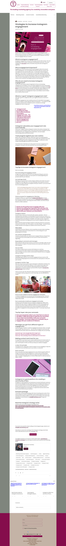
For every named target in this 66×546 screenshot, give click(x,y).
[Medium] (40, 534)
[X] (38, 534)
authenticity (18, 457)
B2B (23, 457)
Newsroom (27, 469)
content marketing (40, 455)
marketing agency (34, 453)
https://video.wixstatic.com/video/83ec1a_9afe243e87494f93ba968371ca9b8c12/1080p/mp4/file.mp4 (42, 106)
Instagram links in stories (20, 463)
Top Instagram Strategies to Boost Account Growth (31, 493)
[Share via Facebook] (15, 472)
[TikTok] (33, 534)
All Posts (12, 14)
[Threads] (37, 534)
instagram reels (26, 465)
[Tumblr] (34, 534)
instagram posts (19, 465)
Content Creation (30, 14)
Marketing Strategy (32, 469)
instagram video (32, 466)
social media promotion (20, 459)
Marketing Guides (20, 14)
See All (54, 481)
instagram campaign (35, 461)
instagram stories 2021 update (21, 466)
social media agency (30, 459)
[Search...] (51, 2)
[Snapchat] (31, 534)
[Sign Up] (32, 536)
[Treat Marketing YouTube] (27, 534)
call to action (37, 459)
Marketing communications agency (22, 453)
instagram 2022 (29, 463)
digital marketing (46, 453)
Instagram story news (35, 465)
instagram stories (37, 463)
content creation (28, 457)
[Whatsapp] (35, 534)
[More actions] (50, 21)
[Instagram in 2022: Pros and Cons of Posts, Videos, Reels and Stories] (48, 487)
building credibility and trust (38, 457)
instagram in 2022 (45, 463)
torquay (46, 455)
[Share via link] (22, 472)
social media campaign (25, 461)
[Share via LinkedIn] (20, 472)
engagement (43, 461)
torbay (40, 453)
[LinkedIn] (28, 534)
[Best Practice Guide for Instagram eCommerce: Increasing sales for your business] (17, 487)
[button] (32, 5)
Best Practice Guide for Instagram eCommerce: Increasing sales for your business (17, 493)
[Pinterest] (30, 534)
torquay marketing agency (30, 455)
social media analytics (46, 459)
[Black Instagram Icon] (24, 534)
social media (47, 457)
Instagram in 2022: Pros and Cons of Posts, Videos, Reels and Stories (48, 493)
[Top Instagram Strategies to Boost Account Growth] (33, 487)
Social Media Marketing (41, 14)
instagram (18, 461)
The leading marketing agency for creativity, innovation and (32, 9)
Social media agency (20, 455)
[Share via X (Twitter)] (18, 472)
